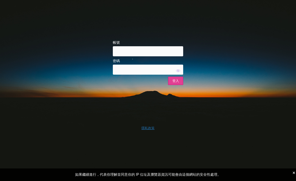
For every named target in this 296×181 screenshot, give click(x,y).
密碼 (116, 61)
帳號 (116, 42)
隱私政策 (148, 128)
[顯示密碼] (178, 71)
